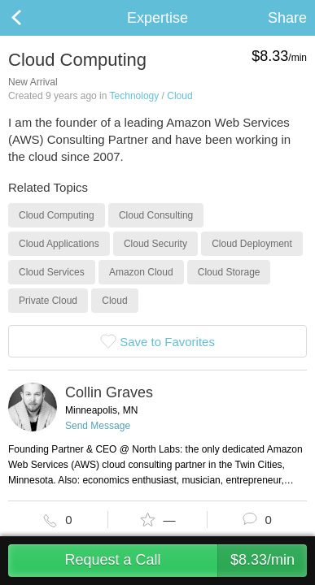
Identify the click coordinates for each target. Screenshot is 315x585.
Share (287, 18)
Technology (135, 96)
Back (32, 18)
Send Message (97, 425)
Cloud (179, 96)
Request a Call (185, 560)
